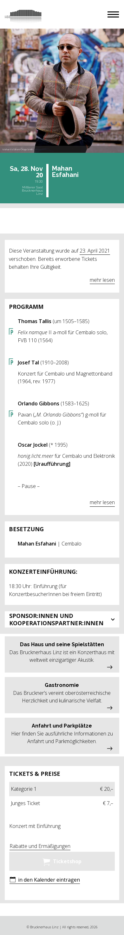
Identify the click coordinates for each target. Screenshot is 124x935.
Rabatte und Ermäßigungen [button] (40, 846)
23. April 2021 (95, 250)
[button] (113, 14)
